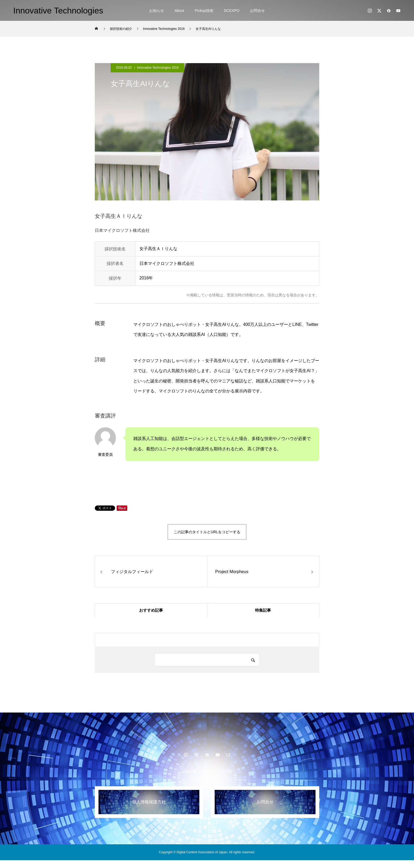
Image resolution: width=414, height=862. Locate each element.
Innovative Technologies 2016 (158, 67)
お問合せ (257, 10)
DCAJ (227, 773)
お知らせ (156, 10)
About (179, 10)
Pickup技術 (204, 10)
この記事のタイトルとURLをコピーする (207, 532)
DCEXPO (231, 10)
